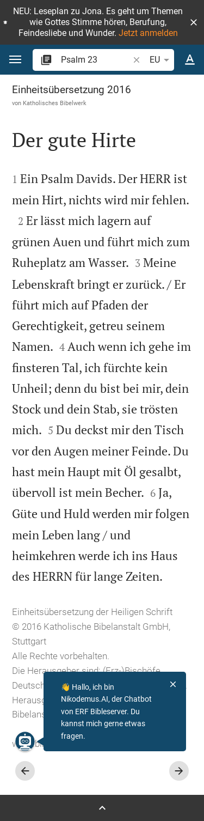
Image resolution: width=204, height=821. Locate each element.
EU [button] (161, 59)
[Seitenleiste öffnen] (102, 808)
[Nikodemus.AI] (25, 741)
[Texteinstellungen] (190, 60)
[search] (96, 59)
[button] (193, 22)
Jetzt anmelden (148, 33)
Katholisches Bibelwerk (54, 103)
